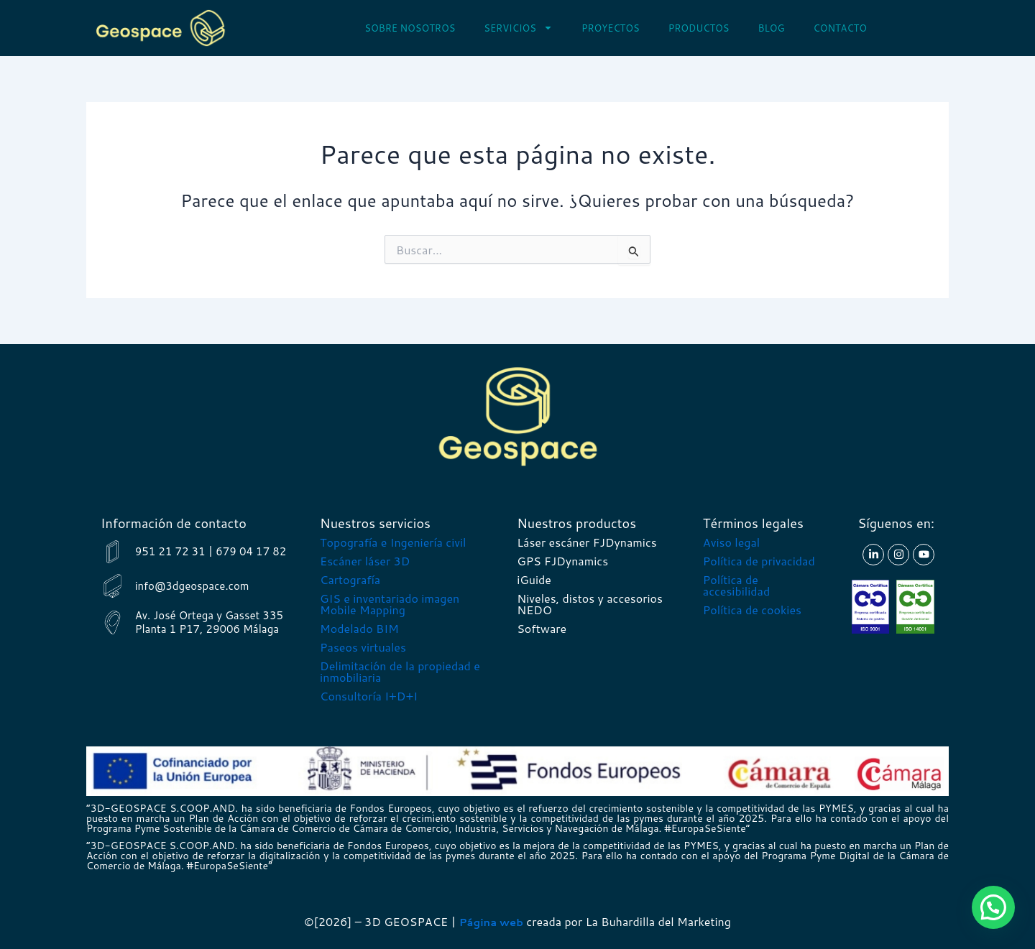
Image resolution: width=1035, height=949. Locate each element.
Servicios (518, 28)
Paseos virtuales (363, 647)
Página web (490, 921)
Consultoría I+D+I (369, 696)
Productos (699, 28)
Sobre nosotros (409, 28)
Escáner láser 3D (365, 560)
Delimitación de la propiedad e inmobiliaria (400, 671)
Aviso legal (731, 542)
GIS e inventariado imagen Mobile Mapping (389, 604)
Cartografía (350, 579)
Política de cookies (752, 609)
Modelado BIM (359, 628)
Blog (771, 28)
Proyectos (610, 28)
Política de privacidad (759, 560)
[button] (993, 907)
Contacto (841, 28)
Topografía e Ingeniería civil (393, 542)
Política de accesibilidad (736, 585)
